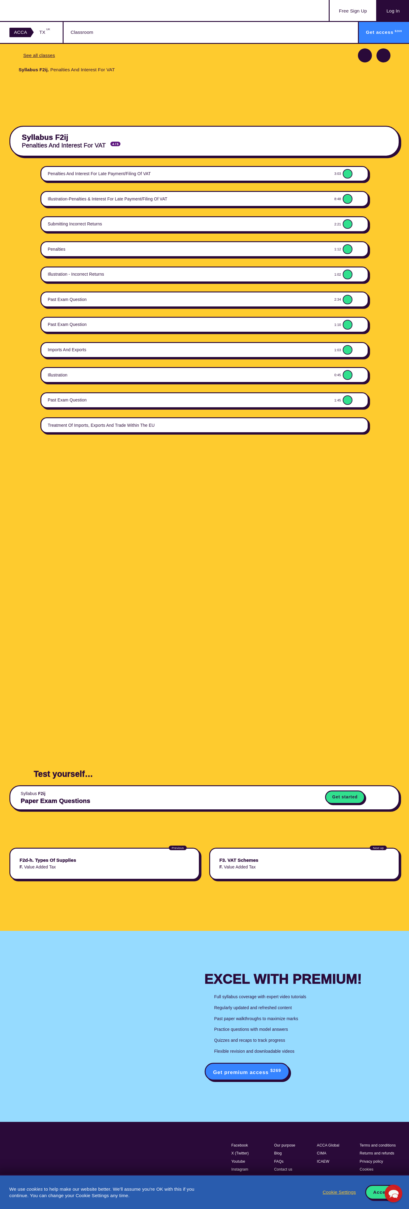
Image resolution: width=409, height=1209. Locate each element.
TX (44, 32)
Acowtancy (39, 10)
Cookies (366, 1169)
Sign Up (353, 11)
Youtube (238, 1161)
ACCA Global (328, 1145)
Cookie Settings (339, 1192)
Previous (365, 55)
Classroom (82, 32)
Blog (278, 1153)
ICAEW (323, 1161)
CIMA (321, 1153)
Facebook (239, 1145)
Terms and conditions (378, 1145)
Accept (381, 1192)
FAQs (278, 1161)
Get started (345, 797)
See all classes (39, 55)
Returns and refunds (377, 1153)
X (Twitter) (240, 1153)
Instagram (239, 1169)
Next (383, 55)
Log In (393, 10)
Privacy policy (371, 1161)
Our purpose (284, 1145)
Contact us (283, 1169)
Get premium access (247, 1071)
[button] (393, 1193)
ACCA (20, 32)
